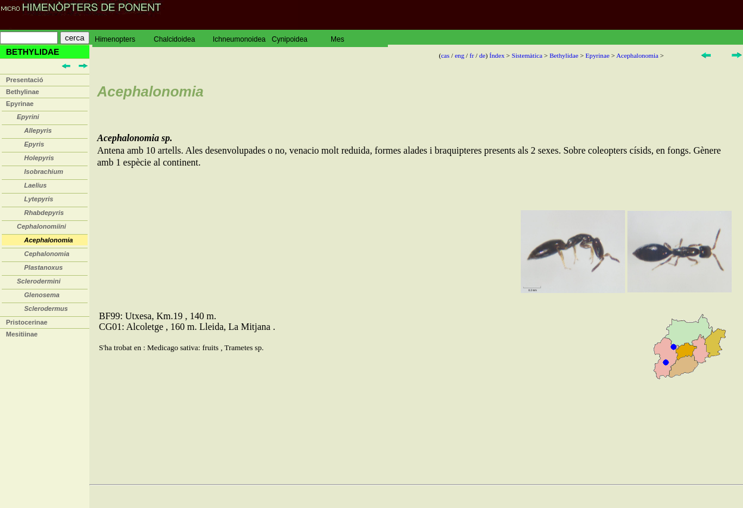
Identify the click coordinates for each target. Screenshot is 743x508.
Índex (496, 55)
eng (459, 55)
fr (472, 55)
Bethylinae (22, 91)
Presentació (24, 79)
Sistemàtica (527, 55)
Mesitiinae (22, 334)
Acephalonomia (637, 55)
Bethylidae (563, 55)
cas (445, 55)
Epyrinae (19, 103)
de (482, 55)
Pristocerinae (27, 322)
